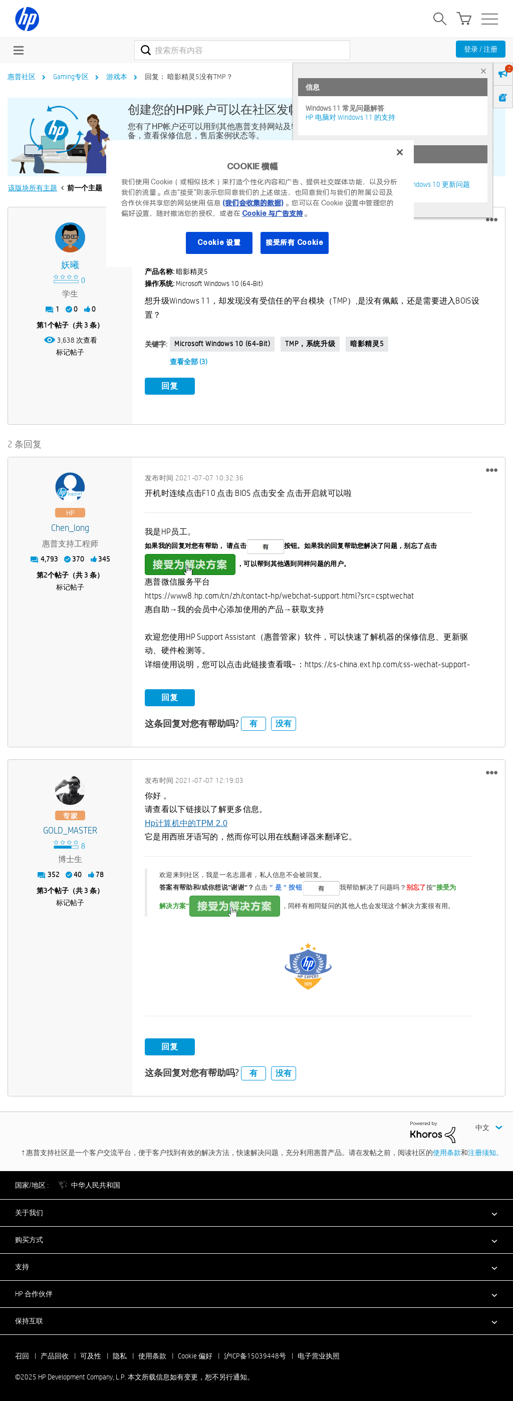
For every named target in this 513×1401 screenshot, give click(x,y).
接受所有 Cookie (295, 242)
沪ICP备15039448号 (255, 1354)
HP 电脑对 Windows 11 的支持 (350, 117)
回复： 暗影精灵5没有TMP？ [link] (189, 76)
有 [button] (253, 722)
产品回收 (55, 1354)
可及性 (90, 1354)
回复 (169, 386)
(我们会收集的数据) (252, 202)
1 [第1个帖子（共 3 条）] (46, 325)
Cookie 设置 (218, 242)
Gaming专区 (71, 76)
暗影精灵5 (367, 343)
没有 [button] (284, 722)
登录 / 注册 (480, 49)
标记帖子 (70, 352)
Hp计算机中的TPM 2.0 (186, 821)
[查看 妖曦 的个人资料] (70, 265)
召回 (22, 1354)
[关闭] (400, 152)
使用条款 (447, 1150)
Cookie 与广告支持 (272, 213)
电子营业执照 (319, 1354)
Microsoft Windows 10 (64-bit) (222, 343)
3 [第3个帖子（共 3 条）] (46, 888)
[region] (260, 203)
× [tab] (483, 71)
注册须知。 (485, 1150)
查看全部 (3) (188, 361)
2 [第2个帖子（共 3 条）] (46, 573)
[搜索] (242, 50)
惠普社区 (22, 76)
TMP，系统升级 (310, 343)
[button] (491, 220)
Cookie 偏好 (195, 1354)
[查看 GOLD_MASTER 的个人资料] (70, 828)
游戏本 (116, 76)
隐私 (120, 1354)
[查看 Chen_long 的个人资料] (70, 526)
